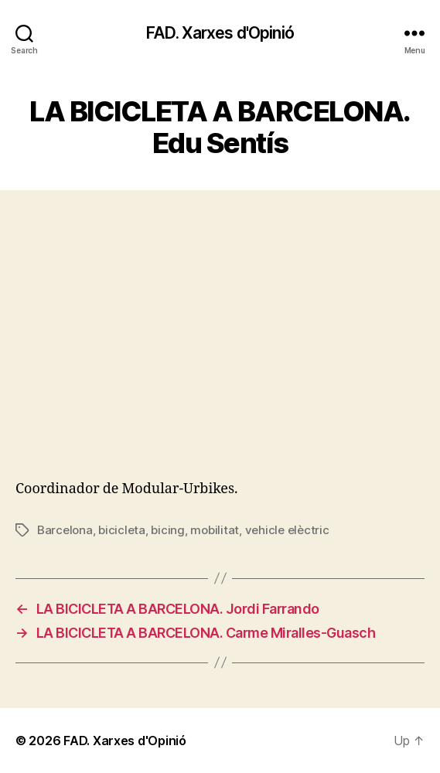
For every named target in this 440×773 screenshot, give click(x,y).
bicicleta (121, 530)
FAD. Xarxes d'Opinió (220, 33)
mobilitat (214, 530)
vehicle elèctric (287, 530)
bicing (167, 530)
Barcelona (65, 530)
